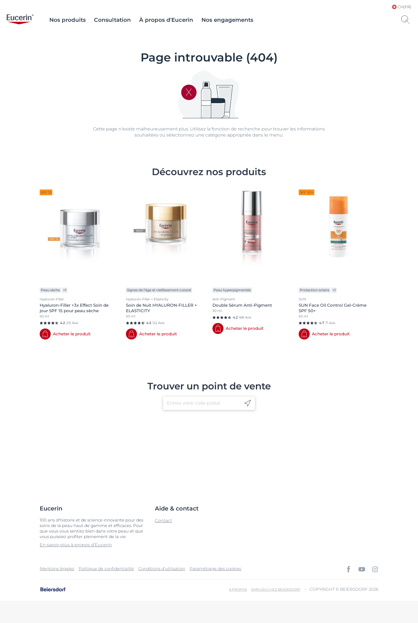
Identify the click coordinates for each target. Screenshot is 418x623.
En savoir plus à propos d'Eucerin (76, 544)
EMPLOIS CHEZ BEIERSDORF (276, 589)
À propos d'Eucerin (166, 20)
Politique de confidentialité (106, 568)
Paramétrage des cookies (215, 568)
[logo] (20, 19)
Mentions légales (57, 568)
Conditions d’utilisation (161, 568)
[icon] (247, 403)
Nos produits (67, 20)
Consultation (112, 20)
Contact (163, 520)
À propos (238, 589)
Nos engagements (227, 20)
